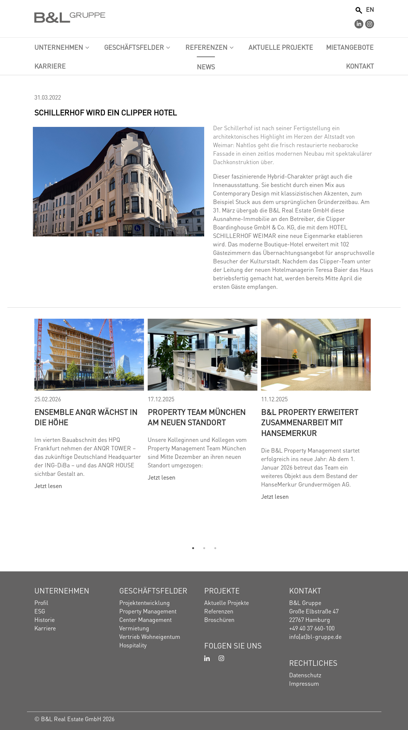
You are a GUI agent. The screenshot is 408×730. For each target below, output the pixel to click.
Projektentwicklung (144, 602)
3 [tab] (215, 548)
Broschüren (219, 619)
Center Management (145, 619)
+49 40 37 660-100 (312, 627)
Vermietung (134, 627)
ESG (39, 610)
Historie (44, 619)
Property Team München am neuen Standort (197, 416)
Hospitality (133, 644)
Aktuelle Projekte (226, 602)
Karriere (45, 627)
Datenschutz (305, 674)
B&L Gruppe (305, 602)
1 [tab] (193, 548)
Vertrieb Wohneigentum (149, 636)
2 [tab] (204, 548)
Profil (41, 602)
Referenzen (218, 610)
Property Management (147, 610)
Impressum (304, 683)
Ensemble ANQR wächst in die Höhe (85, 416)
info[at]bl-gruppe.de (315, 636)
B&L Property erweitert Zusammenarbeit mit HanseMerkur (309, 422)
